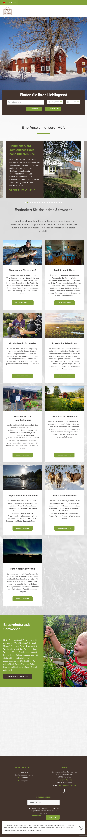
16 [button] (61, 203)
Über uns (24, 703)
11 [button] (49, 203)
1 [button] (25, 203)
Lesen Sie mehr (22, 455)
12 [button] (52, 203)
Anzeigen (34, 109)
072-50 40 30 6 (66, 710)
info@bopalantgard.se (67, 716)
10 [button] (47, 203)
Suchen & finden (22, 303)
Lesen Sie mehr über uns (17, 676)
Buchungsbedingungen (24, 705)
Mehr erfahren (64, 303)
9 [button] (44, 203)
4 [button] (32, 203)
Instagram (24, 711)
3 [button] (30, 203)
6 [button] (37, 203)
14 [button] (56, 203)
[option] (43, 170)
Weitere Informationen (20, 190)
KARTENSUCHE (53, 109)
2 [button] (27, 203)
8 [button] (42, 203)
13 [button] (54, 203)
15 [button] (59, 203)
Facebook (24, 708)
